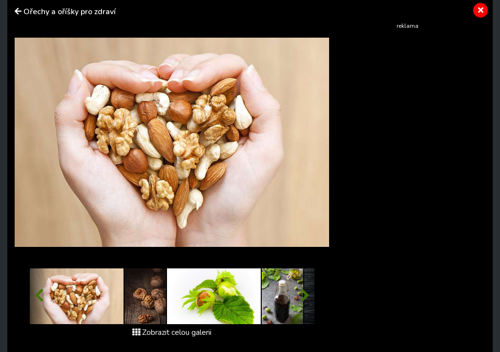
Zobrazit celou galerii (171, 332)
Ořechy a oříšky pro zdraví (69, 11)
